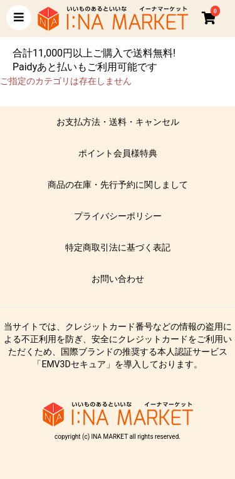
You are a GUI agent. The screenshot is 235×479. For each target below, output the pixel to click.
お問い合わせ (117, 279)
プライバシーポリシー (118, 216)
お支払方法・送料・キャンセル (117, 122)
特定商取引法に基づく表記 (117, 247)
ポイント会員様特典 (117, 153)
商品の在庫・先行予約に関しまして (118, 185)
